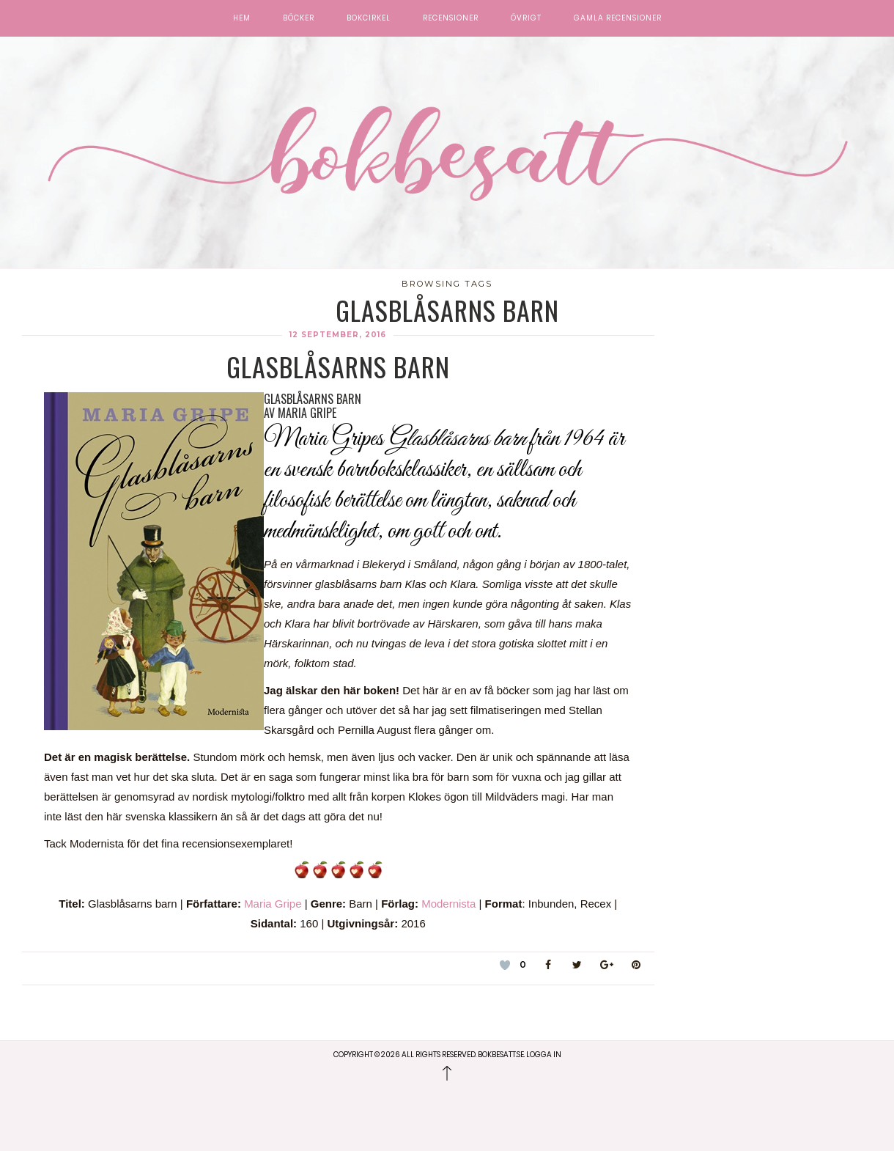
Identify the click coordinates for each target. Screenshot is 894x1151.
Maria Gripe (272, 903)
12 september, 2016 (337, 334)
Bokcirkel (369, 18)
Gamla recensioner (618, 18)
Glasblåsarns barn (338, 366)
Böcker (298, 18)
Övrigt (526, 18)
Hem (242, 18)
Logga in (543, 1054)
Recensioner (451, 18)
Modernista (448, 903)
